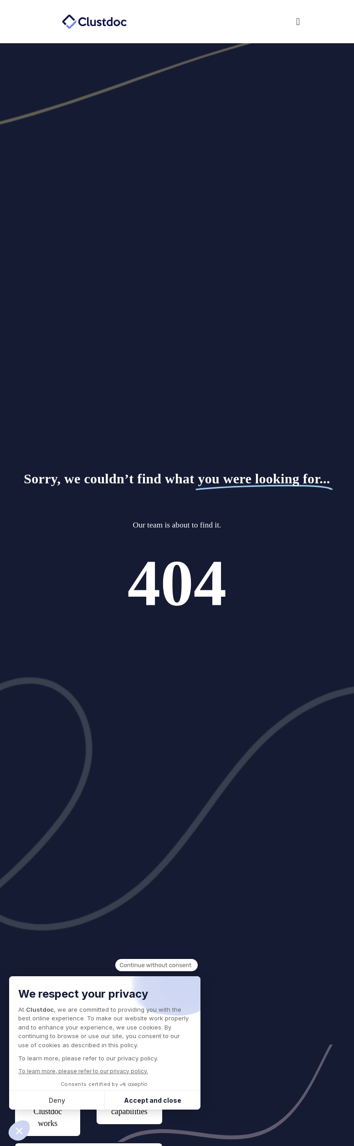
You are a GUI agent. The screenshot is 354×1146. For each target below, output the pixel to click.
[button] (241, 22)
